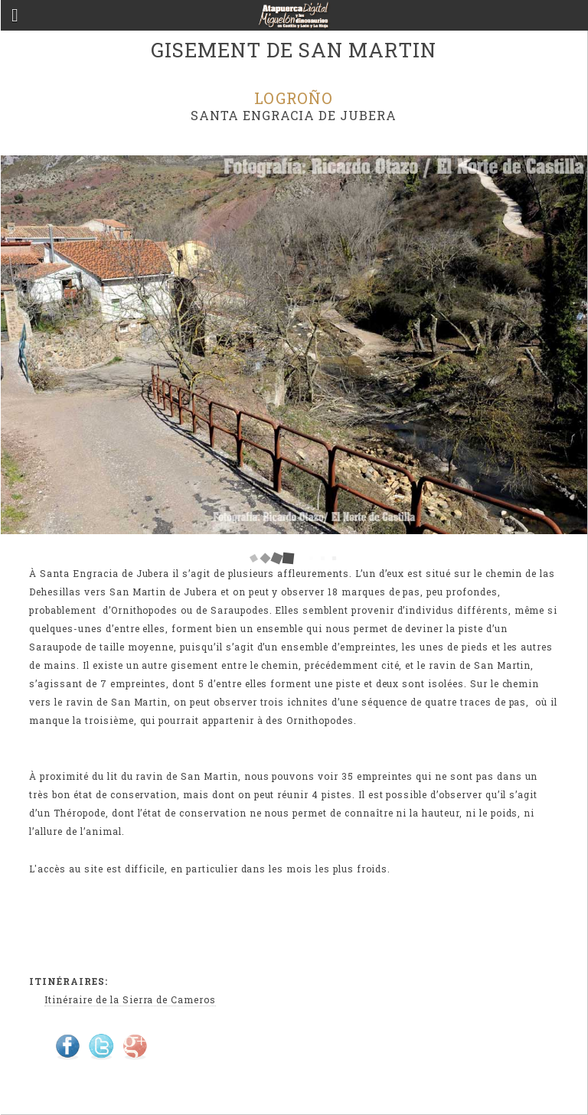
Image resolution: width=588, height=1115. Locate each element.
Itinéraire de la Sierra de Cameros (130, 999)
